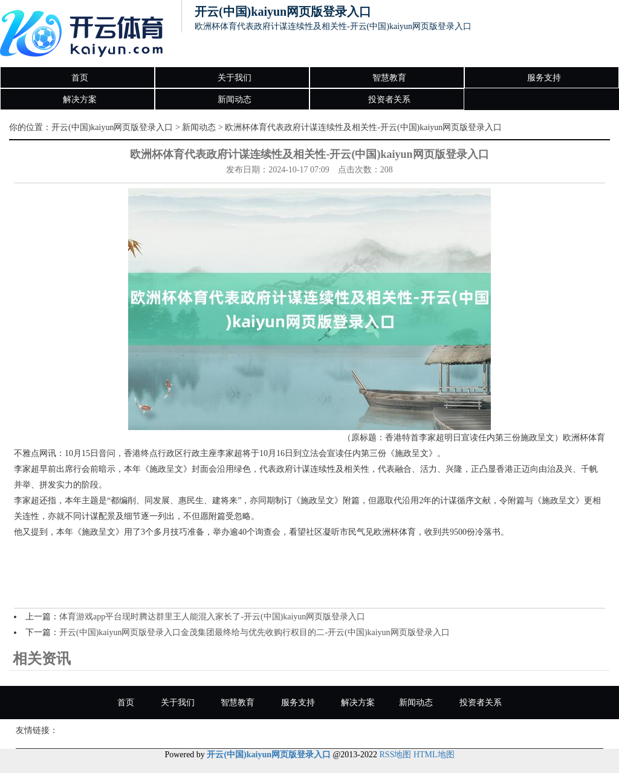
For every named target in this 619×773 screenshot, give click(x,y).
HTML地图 (434, 754)
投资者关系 (389, 99)
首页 (79, 77)
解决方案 (80, 99)
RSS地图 (396, 754)
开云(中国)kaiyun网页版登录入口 (112, 127)
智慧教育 (389, 77)
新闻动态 (234, 99)
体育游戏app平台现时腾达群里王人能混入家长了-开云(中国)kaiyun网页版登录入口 (212, 616)
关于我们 (234, 77)
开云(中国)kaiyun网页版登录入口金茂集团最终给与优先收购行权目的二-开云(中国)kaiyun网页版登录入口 (254, 632)
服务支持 (544, 77)
